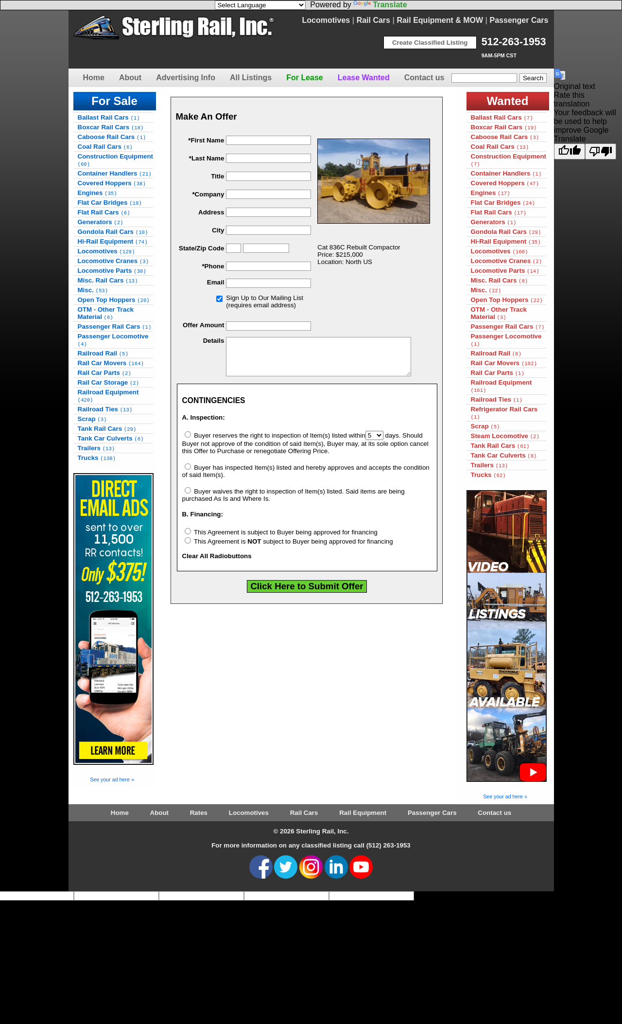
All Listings (251, 77)
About (130, 77)
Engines (97, 192)
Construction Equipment (116, 160)
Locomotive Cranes (113, 261)
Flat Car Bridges (110, 202)
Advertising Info (185, 77)
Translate (380, 4)
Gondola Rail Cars (113, 231)
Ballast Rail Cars (109, 117)
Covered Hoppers (112, 183)
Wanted (508, 100)
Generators (100, 222)
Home (93, 77)
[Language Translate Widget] (260, 5)
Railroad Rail (103, 353)
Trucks (97, 457)
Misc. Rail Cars (108, 280)
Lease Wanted (364, 77)
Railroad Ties (105, 409)
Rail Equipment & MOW (440, 20)
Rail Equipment (362, 812)
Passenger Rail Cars (115, 326)
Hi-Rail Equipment (113, 241)
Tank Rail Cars (107, 428)
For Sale (114, 100)
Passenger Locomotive (113, 340)
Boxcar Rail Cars (111, 127)
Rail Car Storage (108, 382)
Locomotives (326, 20)
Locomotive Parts (112, 270)
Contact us (424, 77)
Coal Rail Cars (105, 146)
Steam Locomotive (505, 436)
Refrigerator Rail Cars (504, 413)
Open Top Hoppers (114, 299)
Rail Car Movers (111, 363)
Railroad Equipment (108, 395)
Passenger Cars (519, 20)
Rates (198, 812)
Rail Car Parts (104, 372)
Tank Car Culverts (111, 438)
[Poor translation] (600, 151)
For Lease (304, 77)
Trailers (96, 448)
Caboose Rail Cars (112, 137)
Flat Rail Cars (104, 212)
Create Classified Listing (430, 42)
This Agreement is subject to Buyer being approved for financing (281, 539)
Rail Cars (373, 20)
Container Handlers (115, 173)
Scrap (92, 419)
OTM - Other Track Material (106, 313)
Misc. (93, 290)
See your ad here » (112, 779)
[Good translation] (569, 151)
